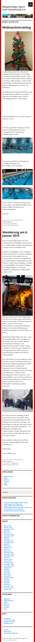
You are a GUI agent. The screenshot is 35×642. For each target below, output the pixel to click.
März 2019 (7, 574)
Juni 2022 (7, 549)
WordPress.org (8, 623)
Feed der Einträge (9, 620)
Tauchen (14, 223)
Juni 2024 (7, 539)
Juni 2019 (6, 571)
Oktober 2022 (8, 547)
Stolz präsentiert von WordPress (12, 638)
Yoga (5, 483)
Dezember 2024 (9, 534)
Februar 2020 (8, 559)
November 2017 (8, 588)
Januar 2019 (7, 576)
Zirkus (6, 485)
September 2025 (9, 529)
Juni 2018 (6, 581)
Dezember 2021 (8, 552)
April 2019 (7, 573)
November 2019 (8, 564)
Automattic (13, 640)
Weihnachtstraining (16, 27)
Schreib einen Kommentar (10, 225)
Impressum (7, 631)
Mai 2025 (6, 531)
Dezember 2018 (8, 578)
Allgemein (15, 463)
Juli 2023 (6, 544)
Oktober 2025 (8, 527)
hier (14, 453)
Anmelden (7, 618)
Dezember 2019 (8, 562)
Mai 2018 (6, 583)
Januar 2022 (7, 551)
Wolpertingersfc (7, 222)
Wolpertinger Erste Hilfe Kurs (13, 504)
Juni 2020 (7, 557)
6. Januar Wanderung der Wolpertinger (16, 502)
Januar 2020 (7, 561)
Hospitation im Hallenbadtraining (14, 511)
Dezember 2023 (9, 541)
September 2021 (9, 554)
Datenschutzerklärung (11, 633)
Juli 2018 (6, 579)
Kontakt (6, 630)
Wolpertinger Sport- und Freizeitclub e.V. (14, 8)
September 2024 (9, 536)
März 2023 (7, 546)
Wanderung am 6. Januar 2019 (15, 234)
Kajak (5, 478)
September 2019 (9, 566)
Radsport (7, 605)
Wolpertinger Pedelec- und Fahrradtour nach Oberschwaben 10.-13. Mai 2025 (18, 508)
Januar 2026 (7, 526)
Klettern (6, 480)
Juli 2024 (6, 537)
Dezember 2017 (8, 586)
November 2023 (9, 542)
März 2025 (7, 532)
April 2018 (7, 584)
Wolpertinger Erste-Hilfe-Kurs (13, 506)
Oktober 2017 (8, 589)
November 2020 (9, 556)
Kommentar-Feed (9, 622)
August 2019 (7, 567)
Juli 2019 (6, 569)
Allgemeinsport (8, 476)
